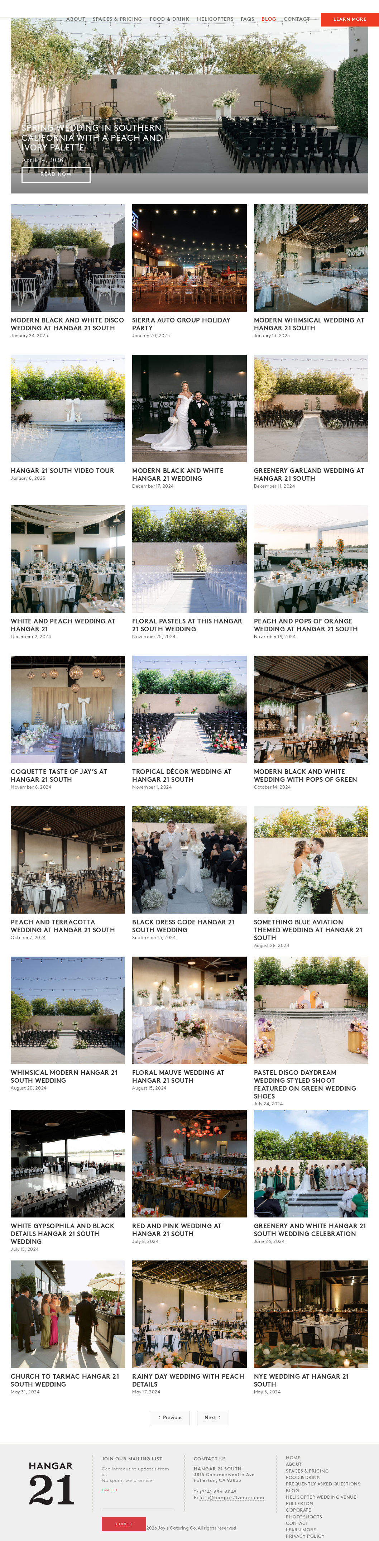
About (76, 19)
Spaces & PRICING (307, 1471)
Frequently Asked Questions (323, 1484)
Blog (269, 19)
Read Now (56, 174)
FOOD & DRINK (170, 19)
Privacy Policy (305, 1536)
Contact (297, 19)
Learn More (350, 19)
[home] (44, 5)
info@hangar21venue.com (232, 1497)
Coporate (298, 1510)
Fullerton (299, 1504)
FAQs (247, 19)
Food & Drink (303, 1477)
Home (293, 1458)
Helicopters (215, 19)
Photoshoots (304, 1517)
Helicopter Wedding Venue (321, 1497)
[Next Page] (213, 1418)
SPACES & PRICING (118, 19)
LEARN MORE (301, 1530)
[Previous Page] (170, 1418)
